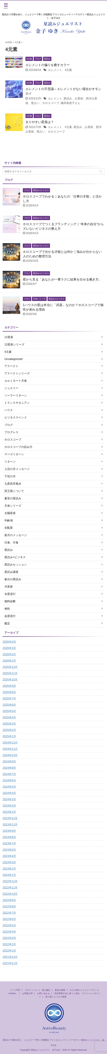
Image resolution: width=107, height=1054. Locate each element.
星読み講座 (60, 990)
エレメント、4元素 (60, 69)
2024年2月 (9, 805)
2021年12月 (10, 956)
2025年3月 (9, 723)
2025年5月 (9, 711)
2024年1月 (9, 811)
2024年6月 (9, 780)
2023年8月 (9, 837)
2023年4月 (9, 856)
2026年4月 (9, 641)
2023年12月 (10, 818)
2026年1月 (9, 660)
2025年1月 (9, 736)
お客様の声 (27, 993)
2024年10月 (10, 755)
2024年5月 (9, 786)
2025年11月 (10, 673)
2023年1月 (9, 874)
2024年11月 (10, 748)
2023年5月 (9, 849)
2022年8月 (9, 906)
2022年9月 (9, 900)
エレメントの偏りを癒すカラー (47, 65)
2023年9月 (9, 830)
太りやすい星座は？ (39, 122)
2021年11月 (10, 963)
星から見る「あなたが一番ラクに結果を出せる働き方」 (62, 279)
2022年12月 (10, 881)
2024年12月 (10, 742)
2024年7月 (9, 774)
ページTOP (15, 990)
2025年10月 (10, 679)
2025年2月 (9, 730)
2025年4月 (9, 717)
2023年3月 (9, 862)
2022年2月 (9, 944)
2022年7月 (9, 912)
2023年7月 (9, 843)
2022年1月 (9, 950)
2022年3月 (9, 938)
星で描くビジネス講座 (55, 997)
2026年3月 (9, 648)
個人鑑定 (46, 990)
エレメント (55, 98)
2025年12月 (10, 666)
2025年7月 (9, 698)
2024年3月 (9, 799)
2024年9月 (9, 761)
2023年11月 (10, 824)
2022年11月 (10, 887)
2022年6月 (9, 919)
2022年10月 (10, 893)
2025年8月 (9, 692)
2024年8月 (9, 767)
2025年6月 (9, 704)
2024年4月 (9, 793)
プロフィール (31, 990)
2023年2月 (9, 868)
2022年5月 (9, 925)
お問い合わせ (43, 993)
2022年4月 (9, 931)
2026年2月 (9, 654)
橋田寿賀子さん (70, 103)
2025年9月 (9, 685)
